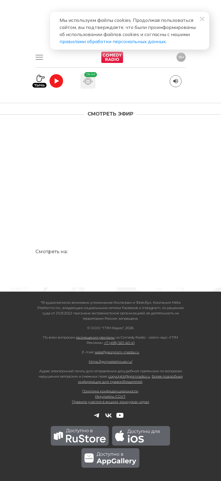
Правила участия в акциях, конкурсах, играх (110, 401)
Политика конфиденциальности (110, 391)
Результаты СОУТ (110, 396)
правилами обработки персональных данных (113, 41)
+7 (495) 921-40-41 (119, 342)
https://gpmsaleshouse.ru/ (110, 361)
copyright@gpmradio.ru (129, 376)
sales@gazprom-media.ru (117, 352)
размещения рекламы (95, 337)
